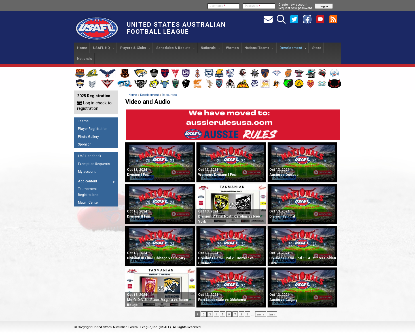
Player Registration (92, 129)
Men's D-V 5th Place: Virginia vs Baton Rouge (157, 300)
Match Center (88, 202)
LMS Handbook (89, 156)
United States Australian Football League (176, 28)
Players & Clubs (135, 48)
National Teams (259, 48)
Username (217, 5)
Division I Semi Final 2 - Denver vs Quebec (226, 258)
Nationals (210, 48)
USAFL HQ (104, 48)
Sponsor (84, 144)
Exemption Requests (94, 164)
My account (87, 171)
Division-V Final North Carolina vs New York (229, 216)
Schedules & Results (175, 48)
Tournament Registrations (88, 192)
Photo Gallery (88, 136)
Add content (94, 182)
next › (260, 314)
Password (253, 5)
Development (293, 48)
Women (232, 48)
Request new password (295, 8)
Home (82, 48)
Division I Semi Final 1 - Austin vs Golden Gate (302, 258)
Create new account (292, 5)
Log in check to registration (94, 105)
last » (272, 314)
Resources (169, 95)
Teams (83, 121)
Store (316, 48)
